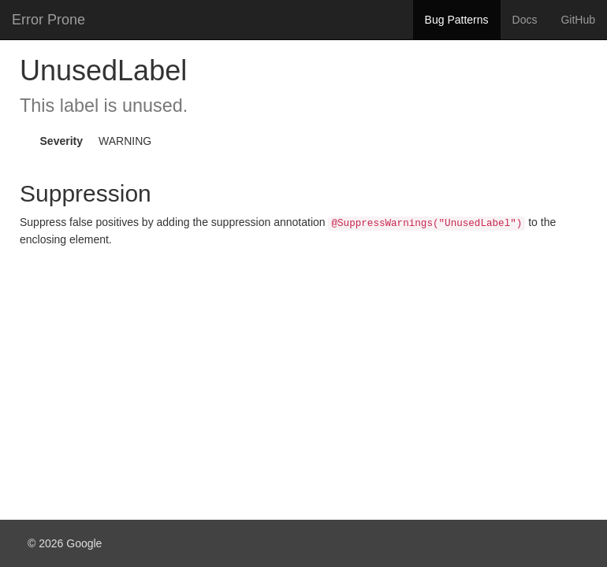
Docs (525, 19)
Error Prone (48, 20)
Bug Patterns (457, 19)
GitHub (577, 19)
